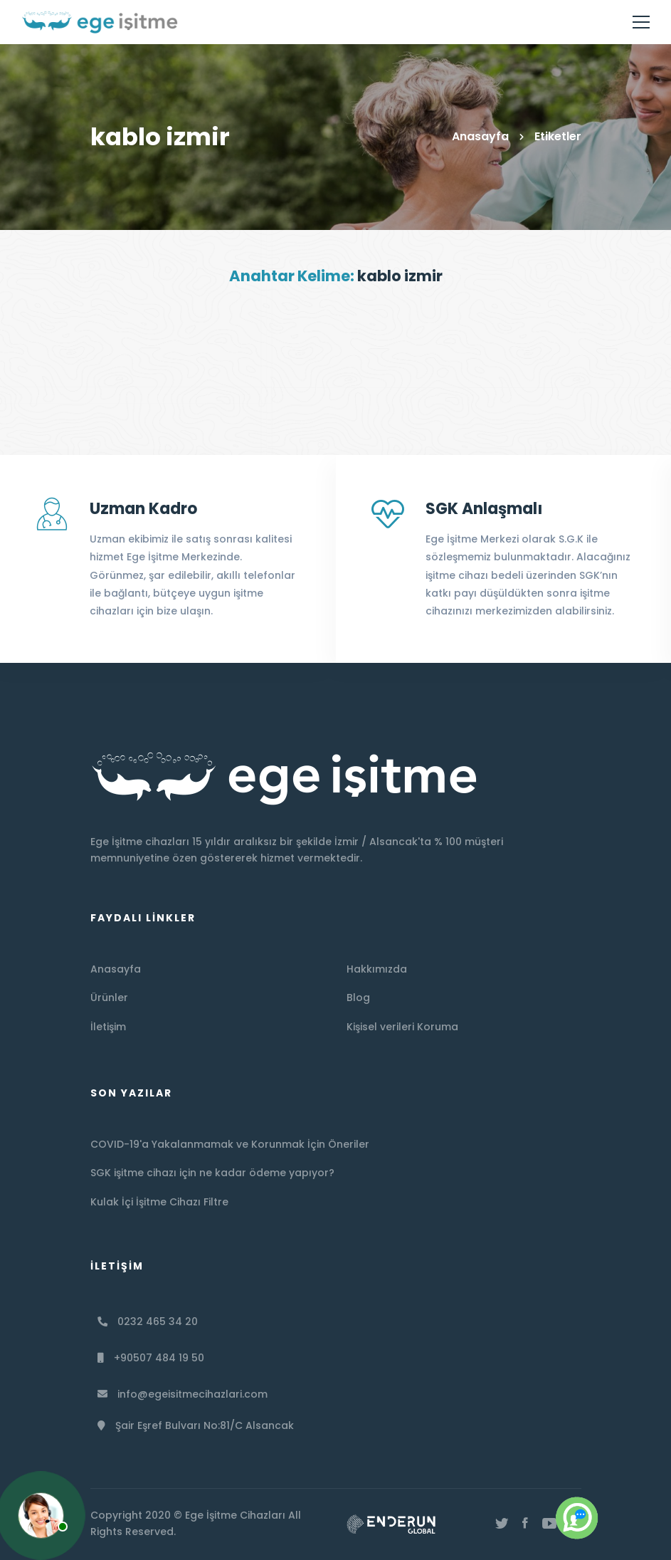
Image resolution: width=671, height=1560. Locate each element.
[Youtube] (549, 1523)
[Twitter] (502, 1523)
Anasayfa (480, 136)
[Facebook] (525, 1523)
